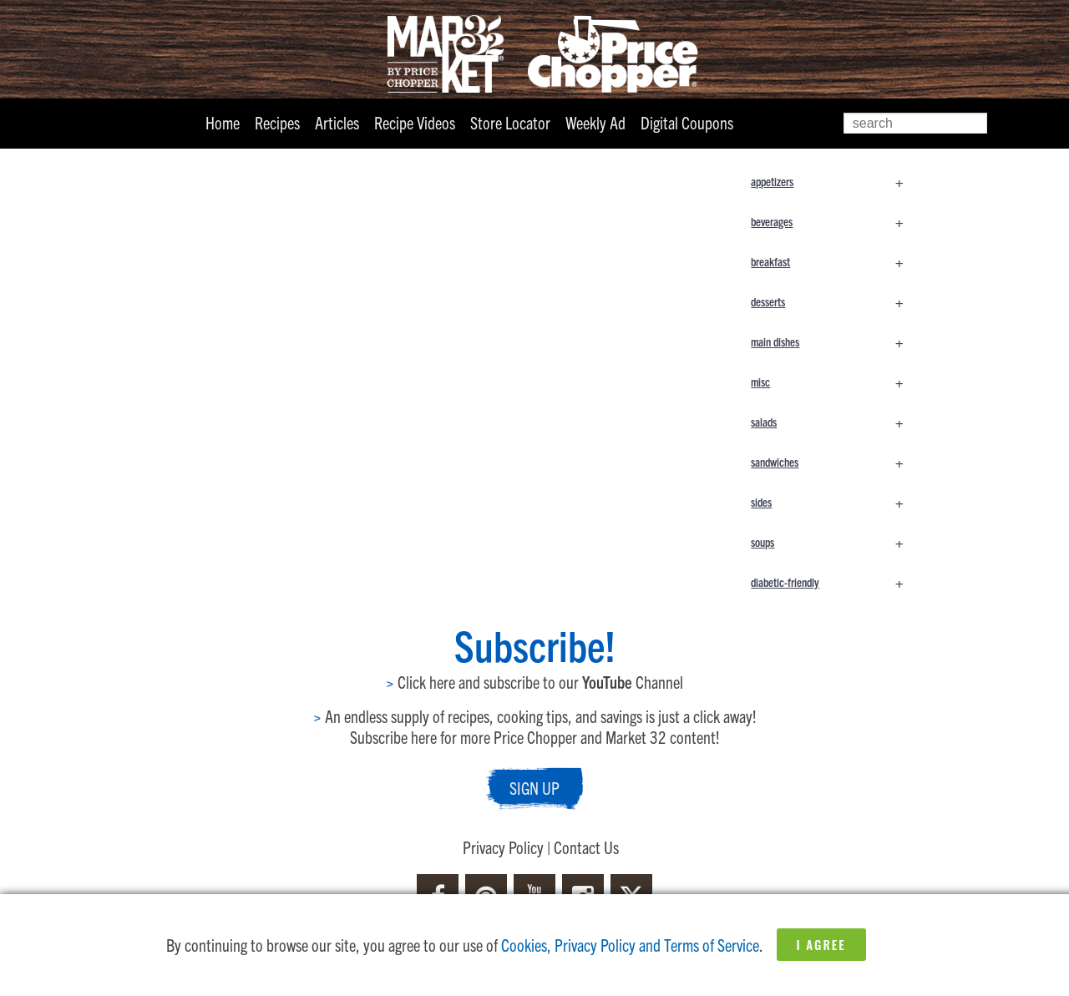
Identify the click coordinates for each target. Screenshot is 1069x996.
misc (835, 381)
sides (835, 502)
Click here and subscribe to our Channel (534, 681)
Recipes (277, 122)
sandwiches (835, 462)
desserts (835, 301)
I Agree (821, 944)
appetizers (835, 181)
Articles (337, 122)
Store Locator (510, 122)
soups (835, 542)
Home (222, 122)
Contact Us (586, 847)
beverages (835, 221)
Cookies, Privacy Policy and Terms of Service (630, 944)
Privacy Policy (503, 847)
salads (835, 422)
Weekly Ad (595, 122)
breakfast (835, 261)
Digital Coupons (687, 122)
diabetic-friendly (835, 582)
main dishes (835, 341)
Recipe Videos (414, 122)
